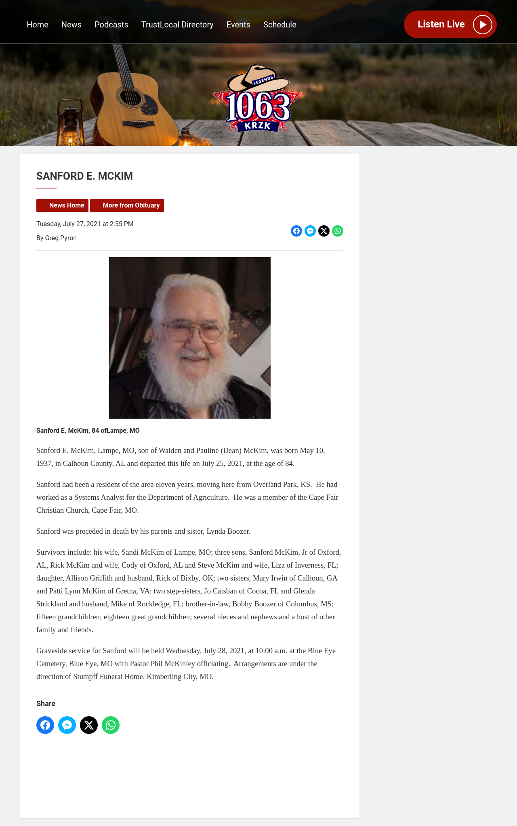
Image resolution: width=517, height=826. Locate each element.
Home (37, 24)
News (71, 24)
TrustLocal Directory (177, 24)
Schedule (279, 24)
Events (238, 24)
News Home (66, 205)
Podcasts (111, 24)
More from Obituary (131, 205)
